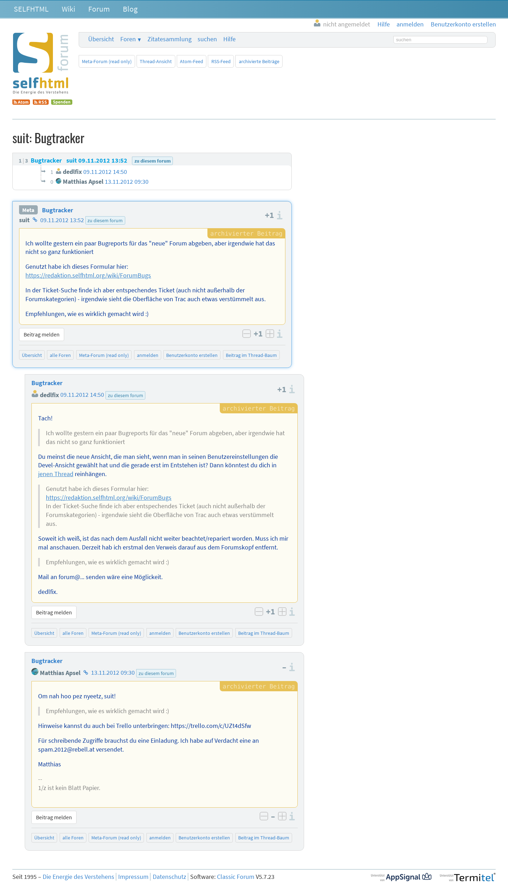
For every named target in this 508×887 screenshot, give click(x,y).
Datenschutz (169, 877)
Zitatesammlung (169, 39)
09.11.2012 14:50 (82, 395)
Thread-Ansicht (156, 61)
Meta (28, 210)
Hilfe (229, 39)
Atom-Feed (191, 61)
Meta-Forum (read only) (107, 61)
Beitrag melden (42, 334)
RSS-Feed (221, 61)
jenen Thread (55, 474)
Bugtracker (57, 210)
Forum (99, 9)
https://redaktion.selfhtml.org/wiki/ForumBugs (88, 275)
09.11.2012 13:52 (62, 220)
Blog (130, 9)
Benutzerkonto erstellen (192, 355)
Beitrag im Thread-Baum (251, 355)
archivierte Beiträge (259, 61)
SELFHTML (31, 9)
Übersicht (101, 39)
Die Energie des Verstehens (78, 877)
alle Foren (60, 355)
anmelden (147, 355)
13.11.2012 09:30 (113, 673)
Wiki (68, 9)
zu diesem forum (105, 220)
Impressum (133, 877)
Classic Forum (235, 877)
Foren (128, 39)
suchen (207, 39)
